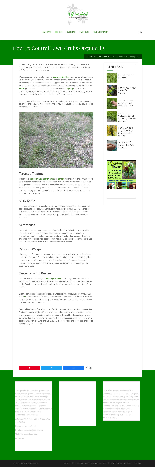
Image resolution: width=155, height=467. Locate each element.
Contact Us (78, 463)
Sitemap (137, 463)
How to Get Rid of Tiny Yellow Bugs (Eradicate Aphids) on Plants (126, 132)
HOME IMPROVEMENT (100, 32)
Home (99, 57)
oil (25, 297)
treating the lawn (53, 278)
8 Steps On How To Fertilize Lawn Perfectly (77, 419)
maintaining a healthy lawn (42, 179)
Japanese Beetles (61, 77)
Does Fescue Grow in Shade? (126, 76)
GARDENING (71, 32)
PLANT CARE (84, 32)
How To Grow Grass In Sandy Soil (72, 423)
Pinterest (19, 448)
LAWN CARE (46, 32)
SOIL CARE (58, 32)
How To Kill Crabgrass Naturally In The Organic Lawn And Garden (127, 117)
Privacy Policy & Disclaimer (120, 463)
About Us (67, 463)
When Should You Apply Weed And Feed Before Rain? (126, 103)
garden (61, 179)
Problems (107, 57)
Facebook (19, 442)
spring (70, 88)
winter (22, 88)
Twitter (18, 445)
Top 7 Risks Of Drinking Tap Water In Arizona (126, 145)
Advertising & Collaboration (96, 463)
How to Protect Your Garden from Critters (127, 90)
